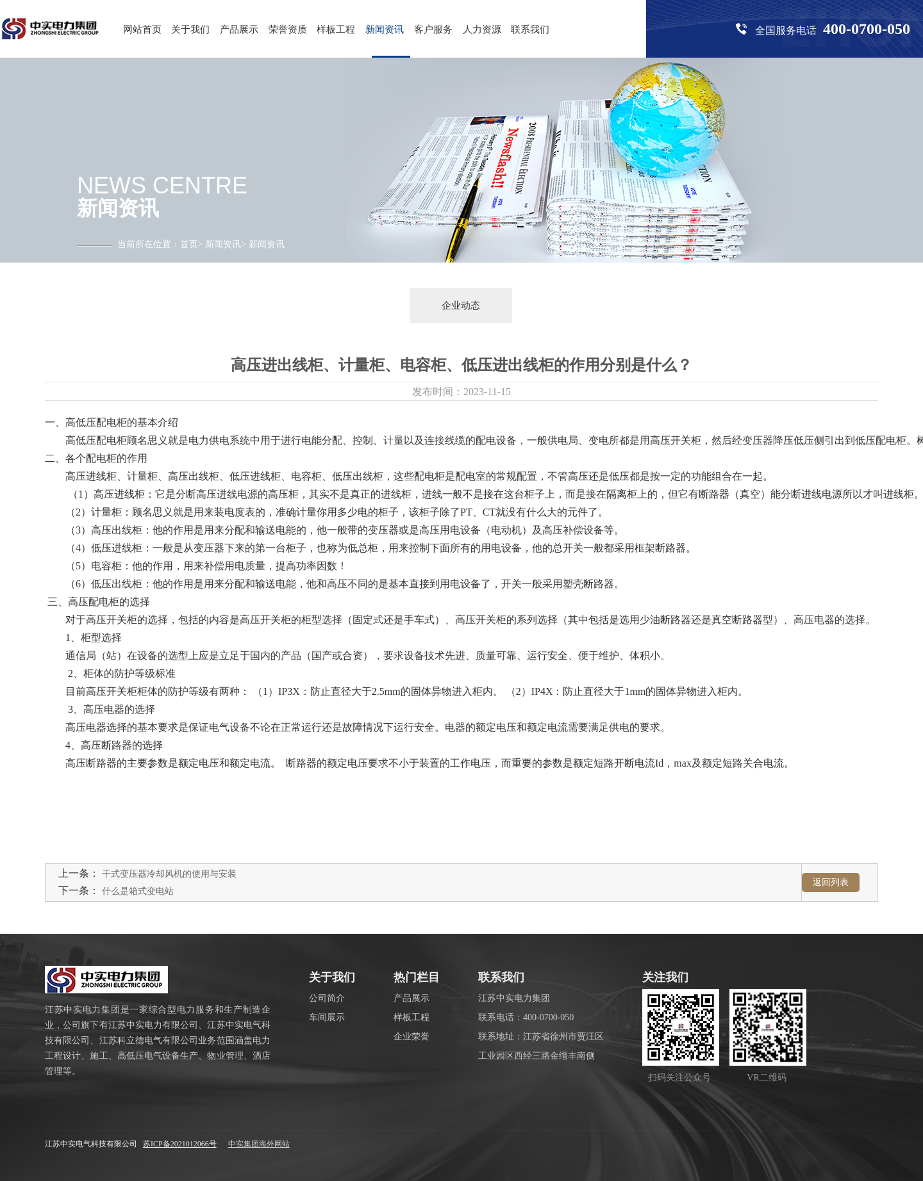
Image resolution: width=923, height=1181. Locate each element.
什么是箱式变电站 (138, 891)
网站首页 (142, 29)
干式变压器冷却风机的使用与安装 (169, 874)
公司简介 (327, 998)
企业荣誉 (411, 1036)
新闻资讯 (384, 29)
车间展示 (327, 1017)
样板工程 (336, 29)
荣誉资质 (288, 29)
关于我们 (190, 29)
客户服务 (433, 29)
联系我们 (530, 29)
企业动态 (461, 305)
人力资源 (482, 29)
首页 (189, 244)
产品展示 (239, 29)
